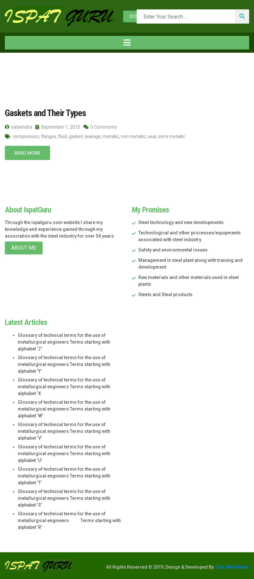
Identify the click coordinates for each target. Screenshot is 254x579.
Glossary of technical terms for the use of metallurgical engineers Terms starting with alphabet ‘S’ (64, 498)
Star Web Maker (232, 567)
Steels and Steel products (165, 294)
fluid (62, 136)
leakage (93, 136)
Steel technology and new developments (181, 222)
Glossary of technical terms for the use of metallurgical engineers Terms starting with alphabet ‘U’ (64, 453)
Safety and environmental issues (172, 249)
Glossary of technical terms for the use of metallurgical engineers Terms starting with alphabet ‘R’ (69, 520)
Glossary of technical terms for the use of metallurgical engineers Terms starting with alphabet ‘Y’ (64, 364)
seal (152, 136)
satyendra (18, 127)
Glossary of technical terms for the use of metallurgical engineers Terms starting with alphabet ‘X (64, 386)
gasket (76, 136)
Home (16, 66)
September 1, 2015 (57, 127)
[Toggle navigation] (127, 42)
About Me (23, 248)
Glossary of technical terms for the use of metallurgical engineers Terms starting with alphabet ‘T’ (64, 475)
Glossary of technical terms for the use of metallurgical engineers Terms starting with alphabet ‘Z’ (64, 342)
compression (26, 136)
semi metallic (171, 136)
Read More (27, 153)
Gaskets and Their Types (45, 113)
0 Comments (100, 127)
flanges (48, 136)
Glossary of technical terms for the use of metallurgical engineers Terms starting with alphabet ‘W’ (64, 409)
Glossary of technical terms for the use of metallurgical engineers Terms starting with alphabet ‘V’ (64, 431)
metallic (111, 136)
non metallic (133, 136)
